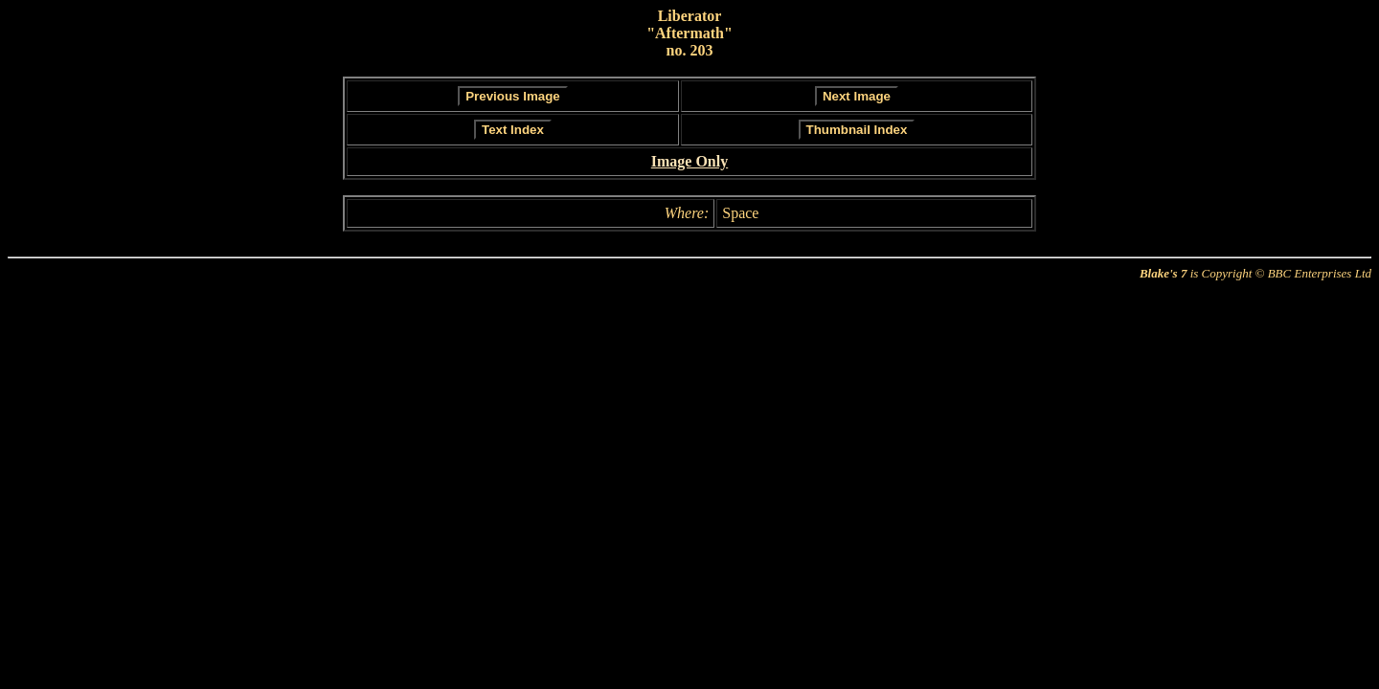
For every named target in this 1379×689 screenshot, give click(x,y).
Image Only (689, 161)
